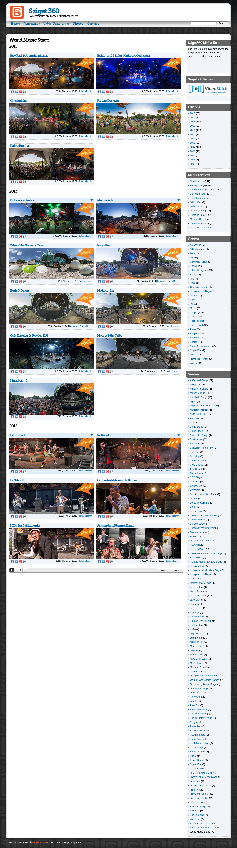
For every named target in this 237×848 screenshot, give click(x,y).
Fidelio (193, 536)
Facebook (12, 91)
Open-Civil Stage (199, 688)
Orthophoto (196, 692)
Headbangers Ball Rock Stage (206, 553)
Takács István (85, 91)
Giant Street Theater (201, 540)
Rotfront (103, 435)
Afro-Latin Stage (198, 397)
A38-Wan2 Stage (199, 380)
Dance (193, 265)
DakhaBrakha (19, 146)
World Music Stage (200, 831)
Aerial (193, 253)
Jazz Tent (195, 608)
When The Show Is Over (26, 245)
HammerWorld (198, 549)
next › (163, 570)
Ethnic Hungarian (199, 270)
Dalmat (194, 498)
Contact (93, 23)
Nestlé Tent (196, 671)
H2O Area (195, 544)
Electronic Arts (197, 519)
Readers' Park (197, 730)
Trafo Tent (195, 789)
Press (193, 329)
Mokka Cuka (196, 654)
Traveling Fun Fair (199, 793)
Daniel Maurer (197, 198)
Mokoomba (105, 290)
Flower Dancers (107, 101)
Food (193, 282)
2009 (192, 138)
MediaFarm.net (40, 842)
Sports (193, 342)
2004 (192, 159)
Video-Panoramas (56, 23)
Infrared (194, 295)
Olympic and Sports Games (204, 679)
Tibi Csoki (195, 781)
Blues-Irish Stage (199, 435)
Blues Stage (196, 431)
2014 (192, 117)
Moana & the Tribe (109, 335)
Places (193, 316)
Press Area (196, 726)
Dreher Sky (196, 511)
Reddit (24, 91)
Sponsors (195, 337)
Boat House (196, 439)
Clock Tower (196, 473)
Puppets (194, 333)
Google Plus (20, 91)
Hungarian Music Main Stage (205, 570)
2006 (192, 151)
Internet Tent (196, 587)
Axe (192, 422)
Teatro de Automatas (201, 772)
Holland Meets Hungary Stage (206, 561)
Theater (194, 354)
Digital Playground (200, 502)
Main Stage (196, 646)
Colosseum (196, 485)
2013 (192, 121)
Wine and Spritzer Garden (204, 827)
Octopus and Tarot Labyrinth (205, 675)
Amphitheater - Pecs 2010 (204, 405)
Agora (193, 401)
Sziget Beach (197, 760)
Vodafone (195, 819)
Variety (193, 363)
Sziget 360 (44, 11)
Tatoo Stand (196, 768)
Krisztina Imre (85, 281)
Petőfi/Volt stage (198, 709)
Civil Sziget (196, 469)
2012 (192, 125)
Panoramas (31, 23)
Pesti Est (194, 705)
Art (191, 257)
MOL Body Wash (199, 658)
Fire (192, 278)
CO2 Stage (196, 477)
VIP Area (194, 810)
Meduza (194, 650)
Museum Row (197, 667)
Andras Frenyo (198, 185)
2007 (192, 147)
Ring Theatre (197, 739)
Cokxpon (194, 481)
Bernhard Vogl (197, 193)
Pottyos (194, 722)
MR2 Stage (196, 663)
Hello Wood (196, 557)
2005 (192, 155)
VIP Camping (197, 815)
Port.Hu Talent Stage (201, 717)
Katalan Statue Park (200, 620)
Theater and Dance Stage (204, 776)
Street (193, 756)
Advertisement (197, 249)
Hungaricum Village (200, 291)
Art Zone (194, 418)
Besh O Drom (19, 290)
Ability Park (196, 384)
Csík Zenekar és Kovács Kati (29, 335)
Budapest (195, 443)
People (193, 312)
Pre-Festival (196, 325)
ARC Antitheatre (198, 414)
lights (193, 304)
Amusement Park (199, 409)
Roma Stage (196, 747)
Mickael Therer (198, 219)
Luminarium (196, 637)
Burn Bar (194, 452)
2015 (192, 113)
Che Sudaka (18, 101)
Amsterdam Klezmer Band (115, 525)
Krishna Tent (196, 625)
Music (193, 308)
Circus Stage (197, 460)
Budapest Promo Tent (201, 447)
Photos (78, 23)
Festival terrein (198, 532)
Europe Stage (197, 523)
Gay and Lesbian (199, 287)
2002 (192, 163)
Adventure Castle (199, 388)
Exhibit (193, 274)
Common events (199, 261)
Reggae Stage (197, 734)
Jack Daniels (197, 599)
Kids (192, 299)
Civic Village (196, 464)
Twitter (16, 91)
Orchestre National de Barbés (117, 480)
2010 (192, 134)
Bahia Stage (196, 426)
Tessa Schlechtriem (200, 227)
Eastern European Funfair (204, 515)
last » (177, 570)
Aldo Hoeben (172, 371)
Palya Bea (103, 245)
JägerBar (195, 604)
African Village (197, 393)
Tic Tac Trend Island (200, 785)
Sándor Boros (197, 223)
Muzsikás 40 (105, 200)
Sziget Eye (195, 350)
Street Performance (200, 346)
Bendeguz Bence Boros (167, 281)
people (193, 701)
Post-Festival (197, 320)
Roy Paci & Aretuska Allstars (29, 55)
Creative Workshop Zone (203, 494)
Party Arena (196, 696)
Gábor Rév (196, 202)
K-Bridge (194, 612)
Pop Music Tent (198, 713)
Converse (195, 490)
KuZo (193, 629)
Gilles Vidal (196, 206)
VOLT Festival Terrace (202, 823)
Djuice (193, 506)
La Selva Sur (18, 480)
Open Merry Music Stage (203, 684)
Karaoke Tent (197, 616)
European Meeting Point (203, 528)
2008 (192, 142)
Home (15, 23)
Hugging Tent (197, 566)
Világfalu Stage (198, 806)
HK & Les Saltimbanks (25, 525)
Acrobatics (195, 245)
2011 (192, 130)
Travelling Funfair (199, 358)
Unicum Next (197, 802)
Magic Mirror (196, 641)
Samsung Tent (197, 751)
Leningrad (17, 435)
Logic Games (197, 633)
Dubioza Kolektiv (22, 200)
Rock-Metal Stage (199, 743)
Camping (195, 456)
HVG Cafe (195, 578)
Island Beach (197, 591)
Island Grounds (198, 595)
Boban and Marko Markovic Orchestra (123, 55)
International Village (200, 582)
